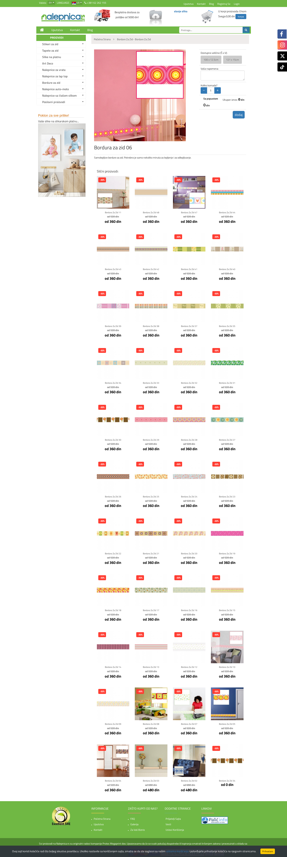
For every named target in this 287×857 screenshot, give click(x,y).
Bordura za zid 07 (189, 723)
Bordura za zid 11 (113, 212)
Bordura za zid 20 (189, 553)
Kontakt (201, 4)
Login (237, 4)
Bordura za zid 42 (151, 269)
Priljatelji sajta (173, 818)
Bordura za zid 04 (113, 780)
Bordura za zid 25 (151, 496)
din (50, 2)
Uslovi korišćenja (175, 829)
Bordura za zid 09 (113, 723)
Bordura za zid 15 (227, 609)
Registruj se (223, 4)
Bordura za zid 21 (151, 553)
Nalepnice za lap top (55, 76)
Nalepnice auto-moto (55, 89)
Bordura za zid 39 (113, 326)
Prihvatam (267, 851)
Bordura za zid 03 (151, 780)
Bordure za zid (51, 82)
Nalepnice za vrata (53, 70)
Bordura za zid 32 (189, 382)
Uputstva (188, 4)
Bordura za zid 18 (113, 609)
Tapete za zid (50, 50)
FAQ (132, 818)
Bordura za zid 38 (151, 326)
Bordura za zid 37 (189, 326)
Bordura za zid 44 (227, 212)
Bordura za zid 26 (113, 496)
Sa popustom (210, 98)
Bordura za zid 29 (151, 439)
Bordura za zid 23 (227, 496)
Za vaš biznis (137, 829)
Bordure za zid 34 (227, 780)
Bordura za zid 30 (113, 439)
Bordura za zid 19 (227, 553)
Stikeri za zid (50, 44)
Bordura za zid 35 (227, 326)
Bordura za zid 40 (227, 269)
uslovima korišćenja (177, 851)
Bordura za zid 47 (189, 212)
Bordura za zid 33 (151, 382)
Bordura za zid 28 (189, 439)
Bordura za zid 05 (227, 723)
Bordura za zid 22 (113, 553)
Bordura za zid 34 (113, 382)
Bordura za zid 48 (151, 212)
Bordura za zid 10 (227, 666)
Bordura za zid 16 (189, 609)
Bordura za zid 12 (189, 666)
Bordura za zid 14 (113, 666)
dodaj (238, 115)
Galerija (134, 823)
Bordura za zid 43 (113, 269)
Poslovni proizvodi (53, 102)
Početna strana (102, 818)
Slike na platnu (51, 57)
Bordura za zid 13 (151, 666)
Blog (211, 4)
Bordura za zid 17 (151, 609)
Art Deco (47, 63)
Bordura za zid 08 (151, 723)
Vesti (168, 823)
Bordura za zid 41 (189, 269)
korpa (241, 16)
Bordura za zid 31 (227, 382)
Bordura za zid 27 (227, 439)
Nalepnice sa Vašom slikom (59, 95)
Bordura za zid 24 (189, 496)
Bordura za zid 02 (189, 780)
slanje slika (180, 11)
